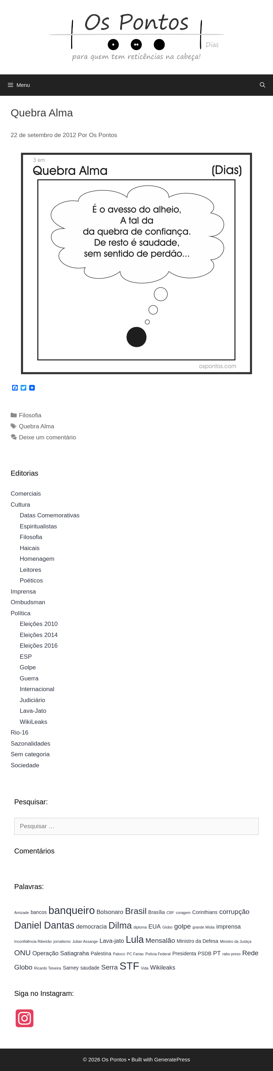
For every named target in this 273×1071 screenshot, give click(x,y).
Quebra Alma (36, 426)
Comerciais (26, 493)
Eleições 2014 (39, 635)
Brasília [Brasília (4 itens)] (156, 912)
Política (21, 613)
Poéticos (31, 580)
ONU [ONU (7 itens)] (22, 953)
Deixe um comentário (47, 437)
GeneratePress (172, 1059)
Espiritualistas (38, 526)
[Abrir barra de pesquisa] (262, 85)
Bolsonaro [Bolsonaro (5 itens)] (109, 912)
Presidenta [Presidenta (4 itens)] (184, 953)
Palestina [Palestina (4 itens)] (101, 953)
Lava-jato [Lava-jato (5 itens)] (112, 940)
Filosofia (30, 415)
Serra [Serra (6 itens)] (109, 967)
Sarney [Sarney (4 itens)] (71, 968)
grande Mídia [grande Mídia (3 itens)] (204, 927)
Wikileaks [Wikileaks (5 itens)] (162, 967)
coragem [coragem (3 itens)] (183, 912)
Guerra (29, 678)
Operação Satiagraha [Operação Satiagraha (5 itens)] (60, 953)
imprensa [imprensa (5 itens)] (228, 926)
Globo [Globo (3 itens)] (167, 927)
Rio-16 (19, 732)
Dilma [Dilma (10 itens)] (120, 925)
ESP (26, 656)
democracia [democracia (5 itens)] (91, 926)
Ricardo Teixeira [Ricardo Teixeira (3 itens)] (47, 968)
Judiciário (33, 700)
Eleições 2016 (39, 645)
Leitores (30, 569)
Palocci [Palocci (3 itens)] (119, 954)
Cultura (20, 504)
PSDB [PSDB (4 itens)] (205, 953)
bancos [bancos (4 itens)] (39, 912)
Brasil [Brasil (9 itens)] (136, 911)
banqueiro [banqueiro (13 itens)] (71, 910)
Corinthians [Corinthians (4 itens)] (205, 912)
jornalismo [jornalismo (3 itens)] (62, 941)
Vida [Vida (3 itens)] (144, 968)
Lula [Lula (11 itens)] (135, 939)
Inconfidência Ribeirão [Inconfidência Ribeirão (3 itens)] (33, 941)
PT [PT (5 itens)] (217, 953)
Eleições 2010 (39, 624)
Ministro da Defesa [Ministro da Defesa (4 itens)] (197, 941)
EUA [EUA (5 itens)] (155, 926)
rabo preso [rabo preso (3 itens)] (232, 954)
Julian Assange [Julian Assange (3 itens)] (85, 941)
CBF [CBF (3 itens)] (170, 912)
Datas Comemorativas (50, 515)
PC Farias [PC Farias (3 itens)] (135, 954)
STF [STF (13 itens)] (129, 966)
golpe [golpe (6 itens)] (182, 926)
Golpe (28, 667)
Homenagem (37, 558)
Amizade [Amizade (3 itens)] (21, 912)
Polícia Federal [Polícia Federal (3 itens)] (158, 954)
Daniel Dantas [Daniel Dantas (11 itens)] (44, 925)
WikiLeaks (33, 722)
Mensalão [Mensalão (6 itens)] (160, 940)
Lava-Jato (33, 710)
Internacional (37, 689)
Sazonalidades (30, 743)
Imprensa (23, 591)
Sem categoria (30, 754)
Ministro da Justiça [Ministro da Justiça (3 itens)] (235, 941)
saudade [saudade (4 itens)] (90, 968)
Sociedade (25, 765)
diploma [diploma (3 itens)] (140, 927)
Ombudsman (28, 602)
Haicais (30, 548)
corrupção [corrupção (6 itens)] (234, 911)
